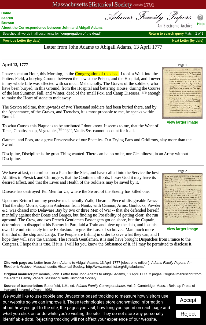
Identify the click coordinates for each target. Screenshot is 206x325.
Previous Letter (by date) (22, 40)
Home (6, 13)
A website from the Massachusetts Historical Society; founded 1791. (103, 4)
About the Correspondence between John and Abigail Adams (52, 28)
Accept (188, 300)
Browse (7, 23)
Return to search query (166, 33)
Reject (188, 314)
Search (7, 18)
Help (201, 24)
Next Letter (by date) (187, 40)
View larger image (182, 122)
